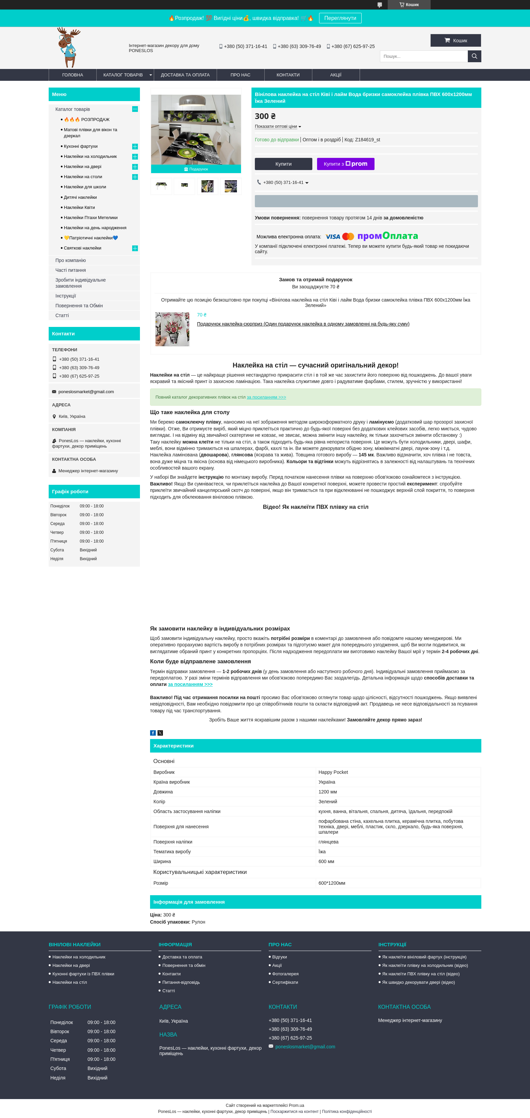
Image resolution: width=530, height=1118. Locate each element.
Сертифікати (285, 982)
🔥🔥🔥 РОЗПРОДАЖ (87, 119)
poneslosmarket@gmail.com (86, 391)
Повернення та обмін (183, 965)
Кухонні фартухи (81, 146)
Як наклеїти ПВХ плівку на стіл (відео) (421, 973)
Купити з (345, 164)
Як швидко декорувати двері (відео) (418, 982)
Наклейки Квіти (79, 207)
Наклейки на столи (83, 176)
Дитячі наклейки (80, 197)
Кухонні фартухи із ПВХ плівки (83, 973)
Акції (335, 74)
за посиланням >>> (266, 397)
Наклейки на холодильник (90, 156)
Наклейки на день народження (95, 227)
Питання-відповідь (181, 982)
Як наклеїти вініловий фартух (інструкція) (424, 956)
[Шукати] (474, 56)
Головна (72, 74)
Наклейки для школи (85, 186)
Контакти (288, 74)
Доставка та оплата (185, 74)
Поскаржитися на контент (294, 1111)
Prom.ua (296, 1105)
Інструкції (65, 296)
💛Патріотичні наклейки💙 (91, 237)
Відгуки (279, 956)
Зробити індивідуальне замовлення (80, 283)
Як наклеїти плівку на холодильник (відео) (425, 965)
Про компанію (70, 260)
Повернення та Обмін (79, 305)
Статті (62, 315)
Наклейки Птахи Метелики (91, 217)
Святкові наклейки (82, 248)
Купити (283, 164)
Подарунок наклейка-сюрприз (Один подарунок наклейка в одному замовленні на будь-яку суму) (303, 324)
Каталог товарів (123, 74)
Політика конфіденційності (347, 1111)
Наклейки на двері (82, 166)
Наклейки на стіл (69, 982)
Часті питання (70, 270)
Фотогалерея (285, 973)
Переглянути (340, 18)
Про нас (240, 74)
